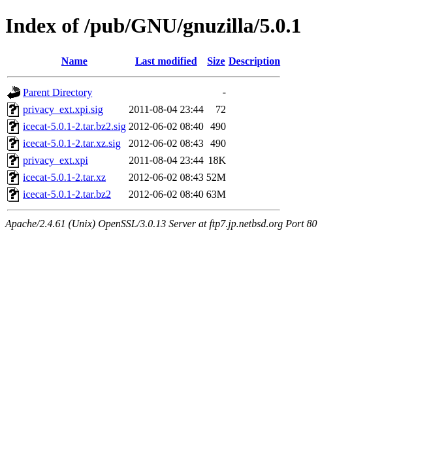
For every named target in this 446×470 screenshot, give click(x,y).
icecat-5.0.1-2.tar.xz (64, 177)
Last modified (166, 61)
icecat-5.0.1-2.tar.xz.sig (72, 143)
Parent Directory (57, 92)
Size (216, 61)
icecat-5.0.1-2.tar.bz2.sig (74, 126)
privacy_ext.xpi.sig (63, 109)
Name (74, 61)
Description (254, 61)
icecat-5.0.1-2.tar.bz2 (67, 194)
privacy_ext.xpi (55, 160)
